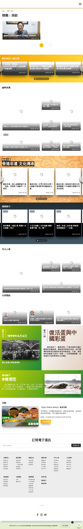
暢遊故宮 (68, 468)
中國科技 (6, 458)
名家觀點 (6, 295)
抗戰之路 (31, 487)
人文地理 (43, 466)
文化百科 (68, 464)
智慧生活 (5, 460)
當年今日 (3, 333)
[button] (35, 78)
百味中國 (31, 460)
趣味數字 (6, 375)
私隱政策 (49, 525)
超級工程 (5, 462)
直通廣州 (18, 466)
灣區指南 (18, 468)
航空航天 (5, 464)
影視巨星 (56, 470)
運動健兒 (56, 468)
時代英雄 (56, 460)
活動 (4, 403)
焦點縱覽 (6, 477)
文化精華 (69, 458)
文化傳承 (68, 460)
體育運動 (5, 485)
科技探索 (5, 468)
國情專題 (31, 477)
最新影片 (6, 206)
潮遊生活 (31, 458)
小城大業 (31, 483)
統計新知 (43, 464)
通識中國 (43, 458)
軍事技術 (5, 466)
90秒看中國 (32, 479)
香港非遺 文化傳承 (18, 163)
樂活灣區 (18, 458)
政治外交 (5, 479)
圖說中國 (68, 462)
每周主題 (6, 159)
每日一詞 (45, 333)
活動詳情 (45, 422)
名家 (17, 479)
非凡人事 (6, 249)
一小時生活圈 (19, 464)
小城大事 (56, 466)
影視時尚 (31, 464)
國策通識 (31, 485)
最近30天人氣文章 (10, 58)
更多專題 (31, 491)
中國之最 (43, 462)
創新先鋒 (56, 464)
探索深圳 (18, 462)
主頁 (3, 11)
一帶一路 (31, 489)
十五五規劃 (31, 481)
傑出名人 (56, 462)
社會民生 (5, 483)
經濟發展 (5, 481)
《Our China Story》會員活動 (54, 407)
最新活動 (43, 483)
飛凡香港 (18, 460)
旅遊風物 (31, 462)
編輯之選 (18, 481)
